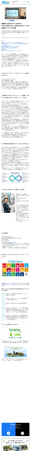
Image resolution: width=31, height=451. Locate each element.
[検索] (24, 2)
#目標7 (3, 35)
